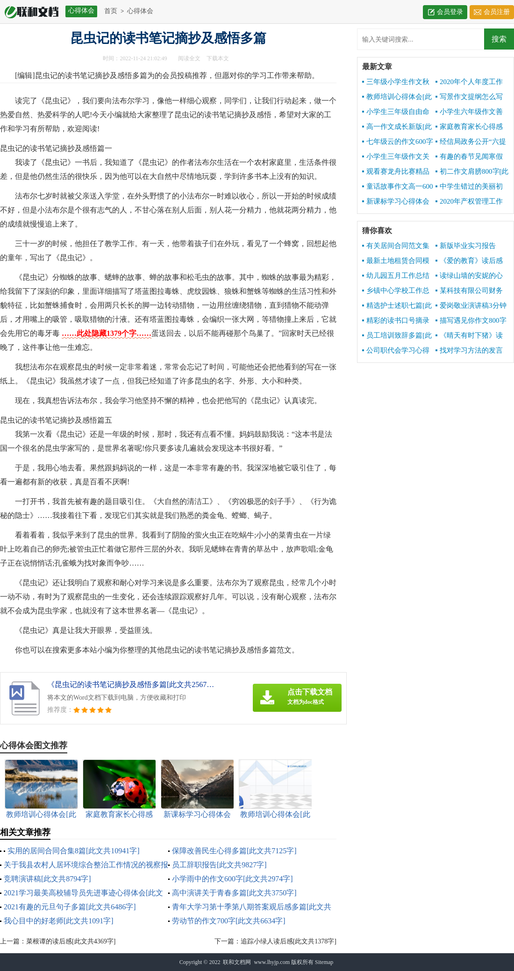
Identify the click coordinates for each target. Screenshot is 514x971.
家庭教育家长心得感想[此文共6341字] (469, 127)
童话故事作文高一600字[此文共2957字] (397, 187)
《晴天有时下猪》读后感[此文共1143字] (469, 336)
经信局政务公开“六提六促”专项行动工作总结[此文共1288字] (472, 142)
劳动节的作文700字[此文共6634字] (229, 921)
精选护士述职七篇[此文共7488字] (397, 306)
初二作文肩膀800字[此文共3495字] (472, 172)
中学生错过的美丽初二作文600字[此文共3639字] (469, 187)
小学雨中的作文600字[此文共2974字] (232, 879)
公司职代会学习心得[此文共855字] (395, 351)
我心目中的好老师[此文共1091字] (59, 921)
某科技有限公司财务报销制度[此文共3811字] (469, 291)
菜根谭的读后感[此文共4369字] (70, 941)
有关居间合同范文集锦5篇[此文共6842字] (395, 246)
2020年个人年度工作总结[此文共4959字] (469, 82)
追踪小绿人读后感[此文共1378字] (288, 941)
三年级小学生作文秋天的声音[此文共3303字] (395, 82)
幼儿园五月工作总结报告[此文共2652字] (395, 276)
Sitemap (324, 962)
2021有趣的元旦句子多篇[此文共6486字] (70, 907)
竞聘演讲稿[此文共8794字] (47, 879)
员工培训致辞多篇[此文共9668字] (397, 336)
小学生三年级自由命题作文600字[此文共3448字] (395, 112)
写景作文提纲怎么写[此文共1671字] (469, 97)
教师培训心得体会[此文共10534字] (397, 97)
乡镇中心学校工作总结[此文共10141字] (395, 291)
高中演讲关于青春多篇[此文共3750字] (234, 893)
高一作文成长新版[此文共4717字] (397, 127)
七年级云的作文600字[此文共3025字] (397, 142)
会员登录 (450, 11)
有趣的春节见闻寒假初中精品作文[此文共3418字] (469, 157)
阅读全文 (189, 58)
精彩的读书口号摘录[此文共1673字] (395, 321)
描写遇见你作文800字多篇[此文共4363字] (471, 321)
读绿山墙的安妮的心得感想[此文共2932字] (469, 276)
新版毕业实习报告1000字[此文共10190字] (471, 246)
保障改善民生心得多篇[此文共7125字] (234, 851)
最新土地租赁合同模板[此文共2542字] (395, 261)
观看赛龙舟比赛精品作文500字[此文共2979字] (396, 172)
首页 (110, 10)
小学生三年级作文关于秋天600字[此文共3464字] (395, 157)
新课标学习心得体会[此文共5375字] (395, 202)
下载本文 (218, 58)
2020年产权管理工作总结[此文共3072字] (469, 202)
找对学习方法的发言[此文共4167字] (469, 351)
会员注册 (497, 11)
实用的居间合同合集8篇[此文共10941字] (73, 851)
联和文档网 (237, 962)
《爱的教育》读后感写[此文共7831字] (469, 261)
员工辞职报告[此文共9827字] (219, 865)
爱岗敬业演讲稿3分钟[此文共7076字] (471, 306)
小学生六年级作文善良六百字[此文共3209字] (469, 112)
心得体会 (140, 10)
